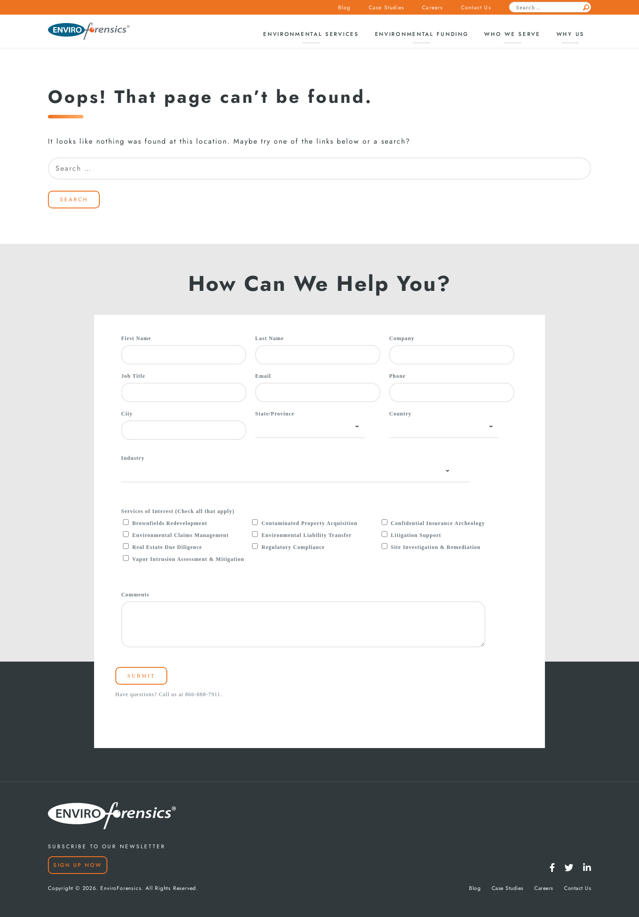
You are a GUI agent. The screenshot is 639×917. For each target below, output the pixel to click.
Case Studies (386, 7)
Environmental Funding (422, 34)
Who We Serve (512, 34)
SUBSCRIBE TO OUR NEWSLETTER (107, 846)
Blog (344, 7)
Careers (432, 7)
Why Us (570, 34)
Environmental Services (311, 34)
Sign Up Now (77, 865)
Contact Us (476, 7)
